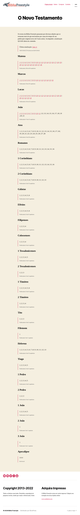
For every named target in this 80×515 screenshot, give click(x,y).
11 (40, 62)
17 (56, 62)
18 (59, 62)
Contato (67, 4)
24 (34, 65)
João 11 (34, 47)
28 (44, 65)
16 (53, 62)
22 (28, 65)
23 (31, 65)
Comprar (61, 4)
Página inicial (48, 4)
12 (42, 62)
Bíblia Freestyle (13, 510)
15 (51, 62)
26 (39, 65)
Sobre (55, 4)
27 (42, 65)
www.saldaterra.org (47, 499)
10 (37, 62)
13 (45, 62)
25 (36, 65)
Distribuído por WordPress (28, 510)
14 (48, 62)
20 (23, 65)
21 (25, 65)
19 (20, 65)
